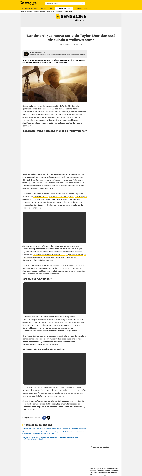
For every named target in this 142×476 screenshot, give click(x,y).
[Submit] (83, 3)
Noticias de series (46, 35)
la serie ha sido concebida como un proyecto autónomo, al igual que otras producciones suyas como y (54, 263)
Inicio (23, 35)
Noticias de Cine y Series (33, 35)
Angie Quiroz (34, 58)
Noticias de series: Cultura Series (61, 35)
